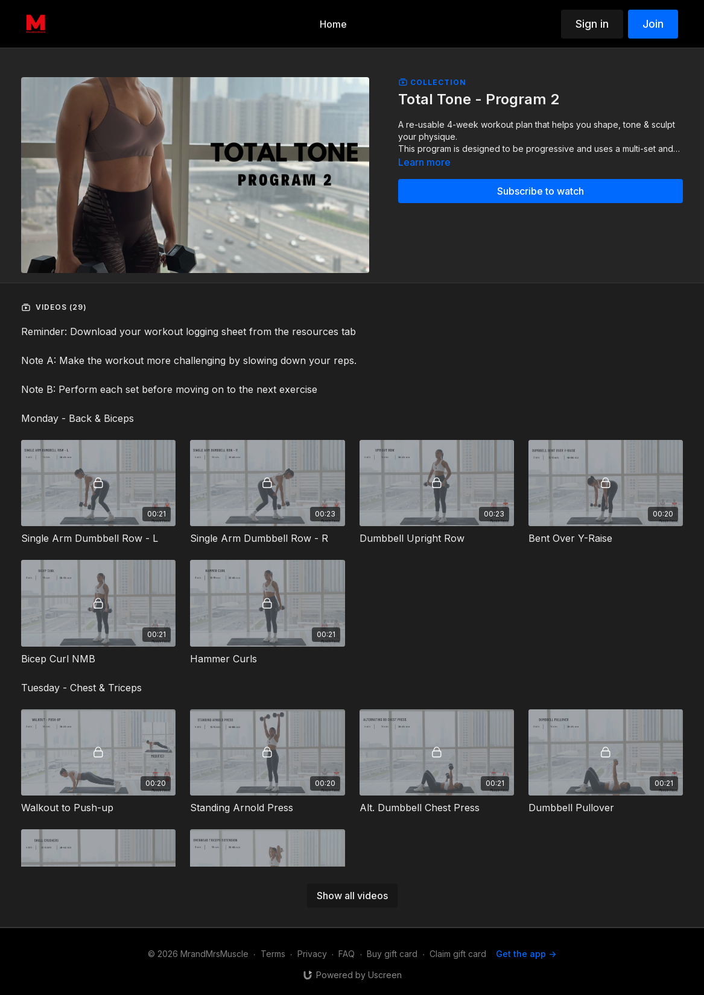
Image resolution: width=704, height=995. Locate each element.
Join (653, 23)
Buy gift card (392, 954)
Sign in (592, 23)
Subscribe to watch (540, 191)
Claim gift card (458, 954)
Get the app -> (526, 954)
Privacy (312, 954)
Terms (273, 954)
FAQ (346, 954)
